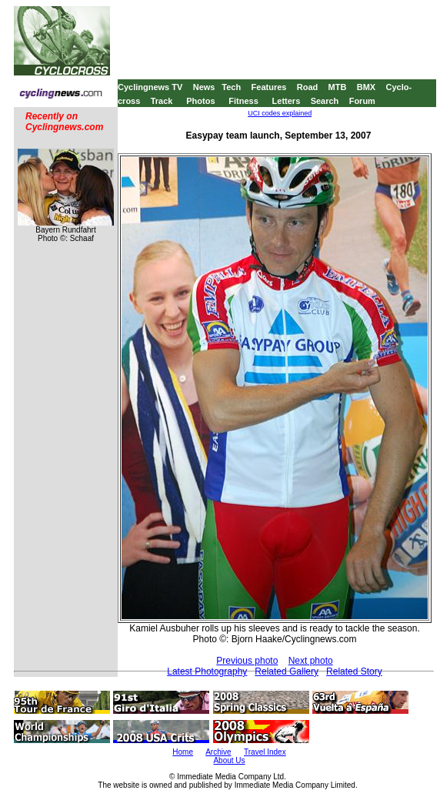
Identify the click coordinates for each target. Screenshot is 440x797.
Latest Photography (207, 671)
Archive (218, 752)
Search (325, 100)
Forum (362, 100)
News (204, 87)
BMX (366, 87)
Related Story (354, 671)
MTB (337, 87)
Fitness (243, 100)
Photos (200, 100)
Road (307, 87)
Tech (231, 87)
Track (162, 100)
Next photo (310, 660)
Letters (286, 100)
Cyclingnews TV (150, 87)
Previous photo (247, 660)
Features (269, 87)
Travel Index (265, 752)
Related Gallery (286, 671)
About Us (229, 760)
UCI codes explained (280, 113)
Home (182, 752)
